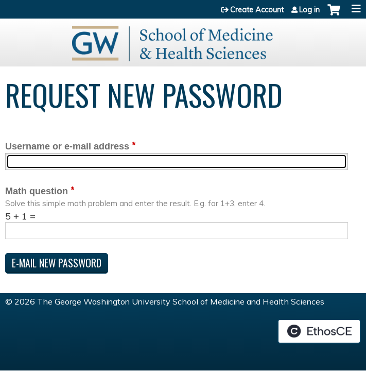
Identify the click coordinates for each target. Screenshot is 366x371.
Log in (309, 9)
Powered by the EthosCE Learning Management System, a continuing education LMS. (319, 331)
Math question (36, 191)
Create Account (257, 9)
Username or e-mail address (67, 146)
